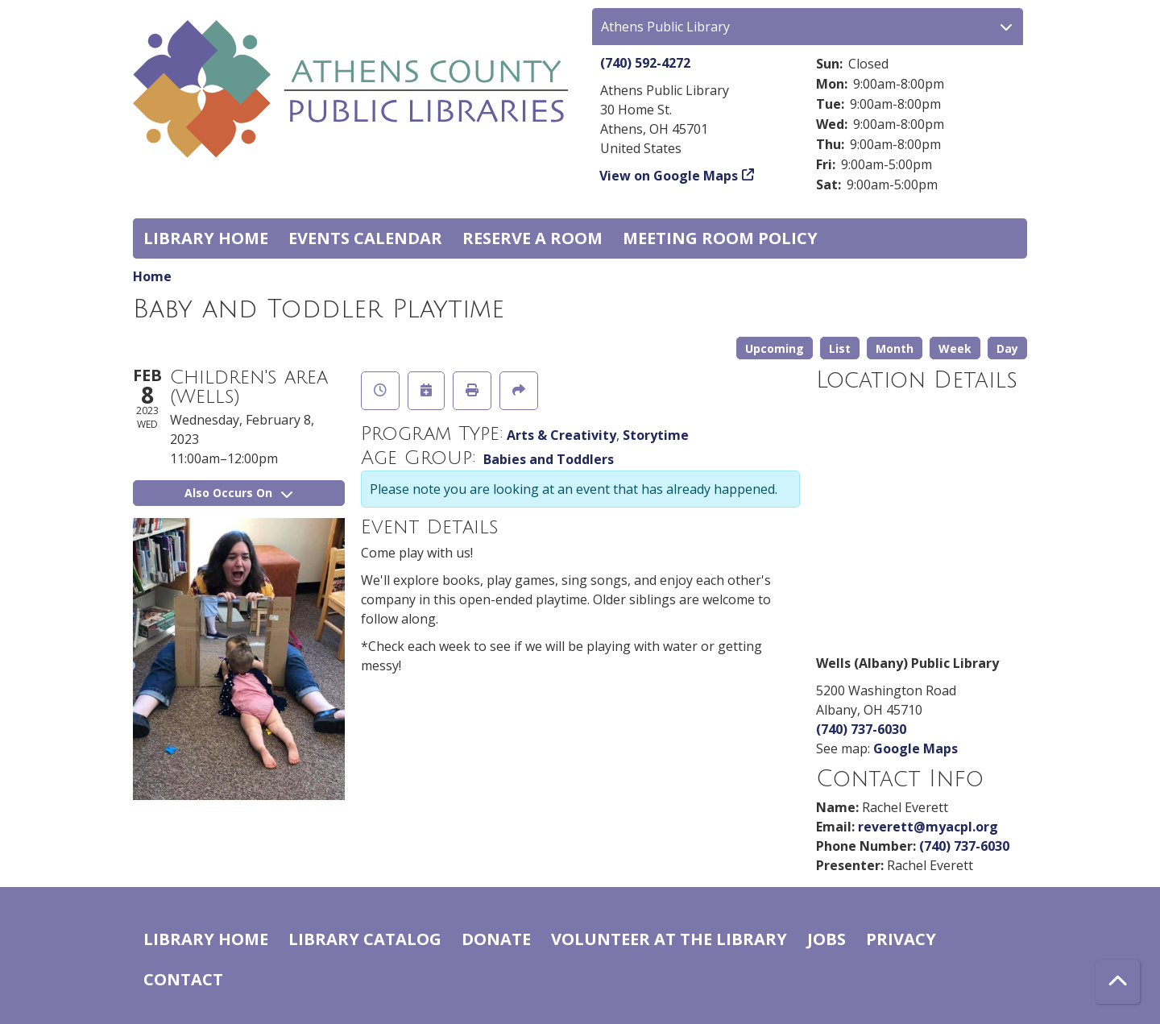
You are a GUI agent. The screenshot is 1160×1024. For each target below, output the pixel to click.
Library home (205, 238)
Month (895, 348)
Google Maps (915, 748)
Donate (496, 939)
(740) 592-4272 (645, 63)
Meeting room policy (720, 238)
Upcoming (774, 348)
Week (955, 348)
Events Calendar (365, 238)
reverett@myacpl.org (928, 826)
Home (152, 276)
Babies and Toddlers (548, 459)
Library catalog (364, 939)
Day (1007, 348)
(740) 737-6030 (861, 729)
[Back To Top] (1118, 982)
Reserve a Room (532, 238)
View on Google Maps (669, 175)
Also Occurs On (238, 492)
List (840, 348)
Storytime (656, 435)
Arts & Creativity (561, 435)
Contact (183, 979)
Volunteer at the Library (669, 939)
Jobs (826, 939)
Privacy (901, 939)
